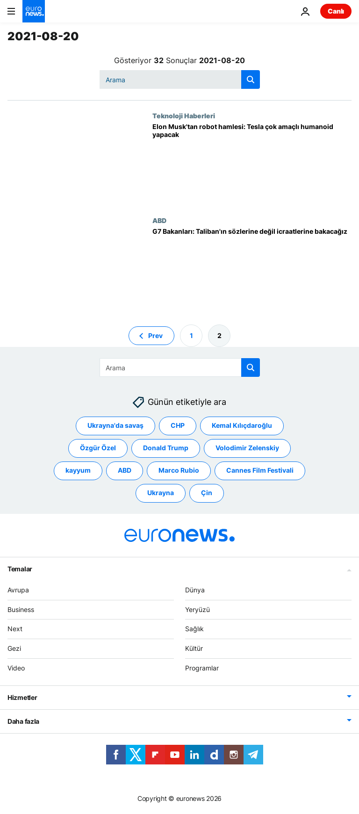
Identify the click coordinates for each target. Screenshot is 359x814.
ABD (159, 220)
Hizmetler (22, 697)
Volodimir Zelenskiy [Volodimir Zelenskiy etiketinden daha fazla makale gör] (247, 448)
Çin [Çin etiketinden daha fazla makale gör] (206, 493)
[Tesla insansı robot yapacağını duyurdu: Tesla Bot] (252, 164)
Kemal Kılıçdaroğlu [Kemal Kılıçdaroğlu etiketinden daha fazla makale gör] (242, 425)
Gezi (14, 648)
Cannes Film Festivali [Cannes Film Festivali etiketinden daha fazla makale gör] (260, 470)
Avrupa (18, 590)
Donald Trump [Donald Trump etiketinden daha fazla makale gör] (165, 448)
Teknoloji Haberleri (183, 115)
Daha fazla (23, 721)
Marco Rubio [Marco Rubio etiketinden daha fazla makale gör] (178, 470)
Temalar (19, 569)
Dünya (195, 590)
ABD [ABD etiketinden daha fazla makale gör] (124, 470)
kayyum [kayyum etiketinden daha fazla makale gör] (78, 470)
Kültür (194, 648)
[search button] (250, 79)
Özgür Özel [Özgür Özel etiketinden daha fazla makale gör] (98, 448)
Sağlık (194, 629)
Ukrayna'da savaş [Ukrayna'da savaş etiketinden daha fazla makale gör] (115, 425)
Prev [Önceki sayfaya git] (155, 335)
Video (16, 668)
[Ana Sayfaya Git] (33, 11)
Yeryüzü (197, 609)
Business (20, 609)
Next (14, 629)
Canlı (336, 11)
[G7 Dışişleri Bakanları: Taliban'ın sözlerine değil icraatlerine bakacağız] (252, 269)
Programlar (202, 668)
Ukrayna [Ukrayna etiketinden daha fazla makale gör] (160, 493)
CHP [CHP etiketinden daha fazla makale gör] (178, 425)
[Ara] (180, 79)
